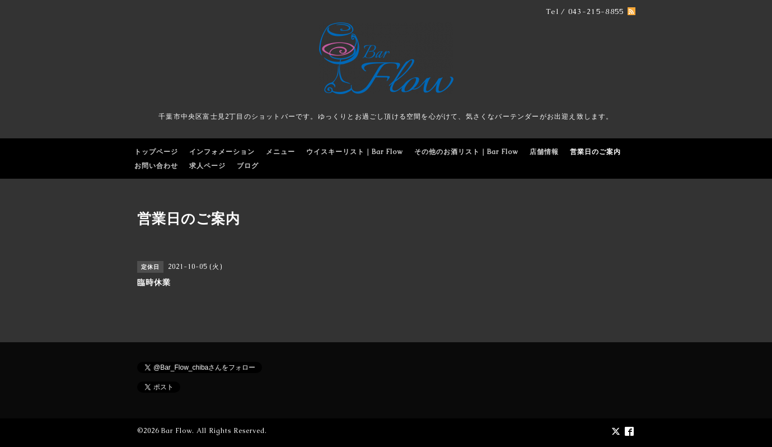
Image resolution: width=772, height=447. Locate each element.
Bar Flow (176, 430)
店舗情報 (544, 151)
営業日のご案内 (595, 151)
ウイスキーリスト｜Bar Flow (354, 151)
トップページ (156, 151)
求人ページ (207, 165)
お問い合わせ (156, 165)
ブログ (248, 165)
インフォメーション (222, 151)
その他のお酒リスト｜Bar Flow (466, 151)
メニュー (280, 151)
